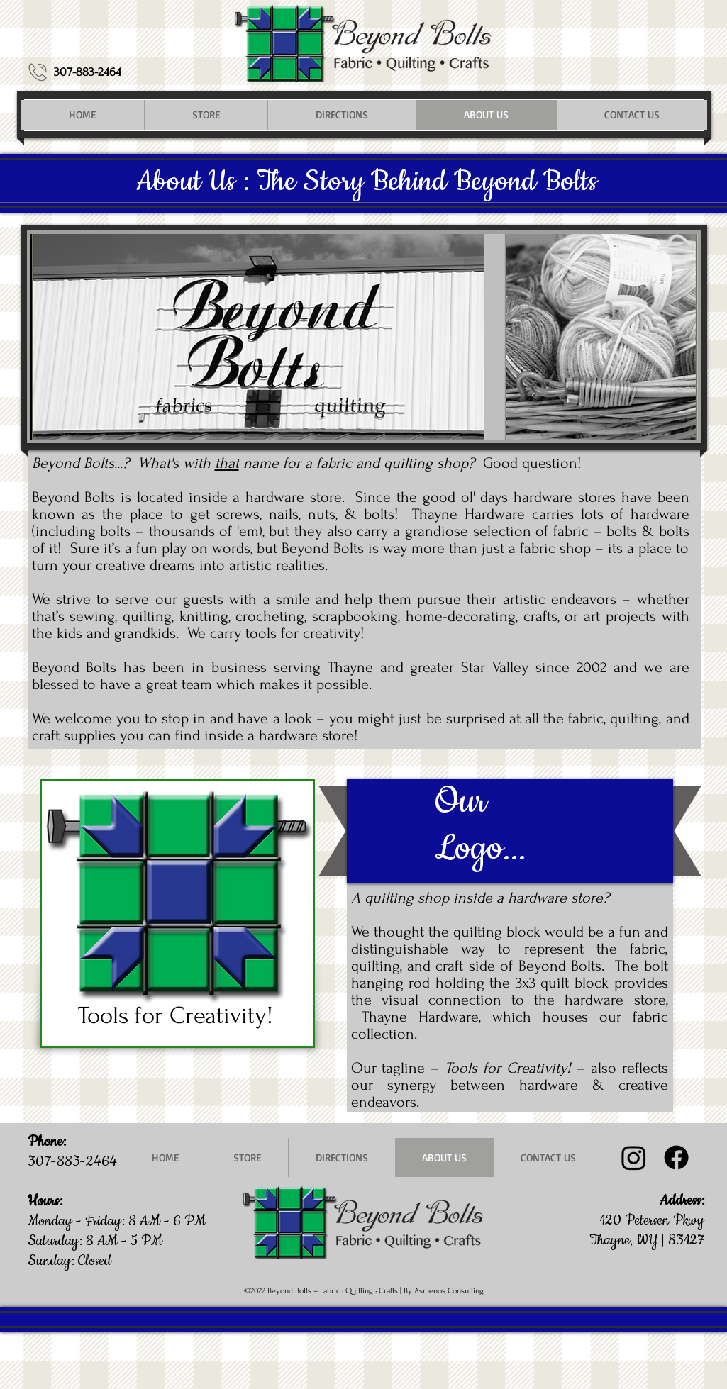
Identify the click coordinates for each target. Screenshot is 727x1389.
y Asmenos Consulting (446, 1290)
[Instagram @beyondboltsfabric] (634, 1157)
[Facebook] (676, 1157)
